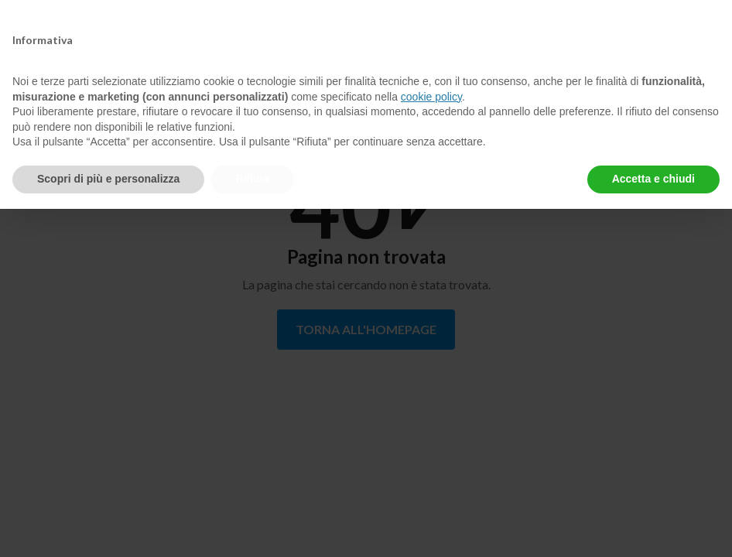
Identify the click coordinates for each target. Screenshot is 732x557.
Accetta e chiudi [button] (653, 179)
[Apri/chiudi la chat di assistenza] (690, 518)
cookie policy (431, 97)
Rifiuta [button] (252, 179)
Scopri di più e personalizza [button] (108, 179)
